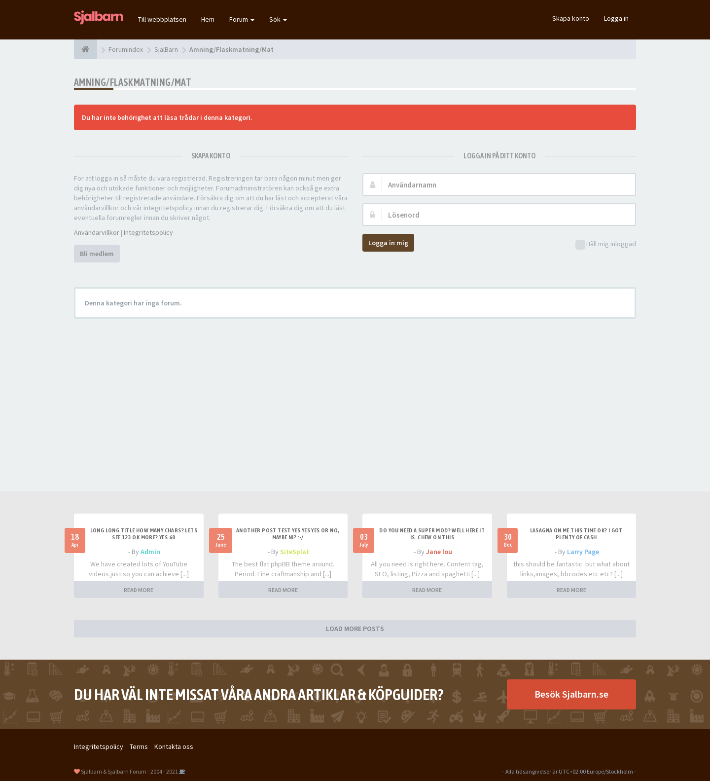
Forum (241, 19)
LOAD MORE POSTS (355, 628)
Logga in (616, 18)
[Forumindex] (85, 49)
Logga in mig (388, 242)
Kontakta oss (173, 746)
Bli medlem (97, 253)
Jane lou (439, 551)
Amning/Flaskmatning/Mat (132, 82)
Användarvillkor (96, 232)
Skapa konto (570, 18)
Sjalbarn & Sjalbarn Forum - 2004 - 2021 (129, 771)
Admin (150, 551)
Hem (207, 19)
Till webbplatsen (162, 19)
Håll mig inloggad (605, 244)
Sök (278, 19)
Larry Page (583, 551)
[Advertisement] (355, 398)
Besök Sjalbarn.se (571, 694)
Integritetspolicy (148, 232)
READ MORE (138, 590)
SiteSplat (294, 551)
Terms (139, 746)
